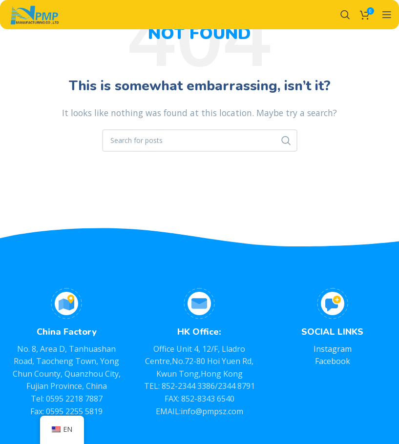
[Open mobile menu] (387, 14)
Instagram (333, 348)
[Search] (345, 14)
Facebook (332, 361)
